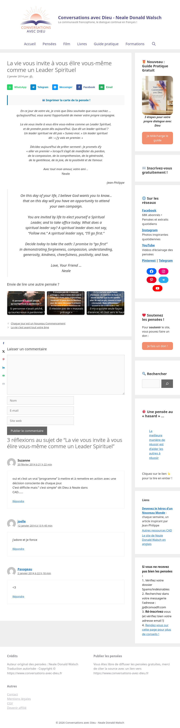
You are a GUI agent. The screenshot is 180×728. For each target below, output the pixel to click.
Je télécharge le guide (157, 138)
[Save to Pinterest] (3, 359)
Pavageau (25, 569)
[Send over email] (106, 87)
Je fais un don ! (157, 346)
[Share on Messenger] (63, 87)
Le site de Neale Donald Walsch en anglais (154, 540)
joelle (22, 521)
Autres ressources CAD (157, 530)
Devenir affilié (16, 708)
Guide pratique (106, 43)
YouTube (148, 245)
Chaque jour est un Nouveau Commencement (38, 323)
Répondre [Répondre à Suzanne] (18, 501)
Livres (82, 43)
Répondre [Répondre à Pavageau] (18, 596)
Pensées (49, 43)
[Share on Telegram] (40, 87)
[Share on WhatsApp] (17, 87)
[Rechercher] (167, 383)
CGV (10, 703)
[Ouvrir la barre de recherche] (154, 44)
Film (66, 43)
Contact (12, 694)
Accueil (30, 43)
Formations (135, 43)
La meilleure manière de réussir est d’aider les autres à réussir (157, 444)
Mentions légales (19, 699)
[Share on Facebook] (86, 87)
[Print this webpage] (3, 383)
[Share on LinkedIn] (3, 367)
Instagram (150, 230)
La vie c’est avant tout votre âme (30, 327)
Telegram (166, 261)
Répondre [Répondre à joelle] (18, 548)
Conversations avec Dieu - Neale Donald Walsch (110, 17)
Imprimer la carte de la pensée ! (66, 100)
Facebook (149, 210)
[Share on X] (3, 351)
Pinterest (149, 261)
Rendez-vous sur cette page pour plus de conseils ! (156, 629)
